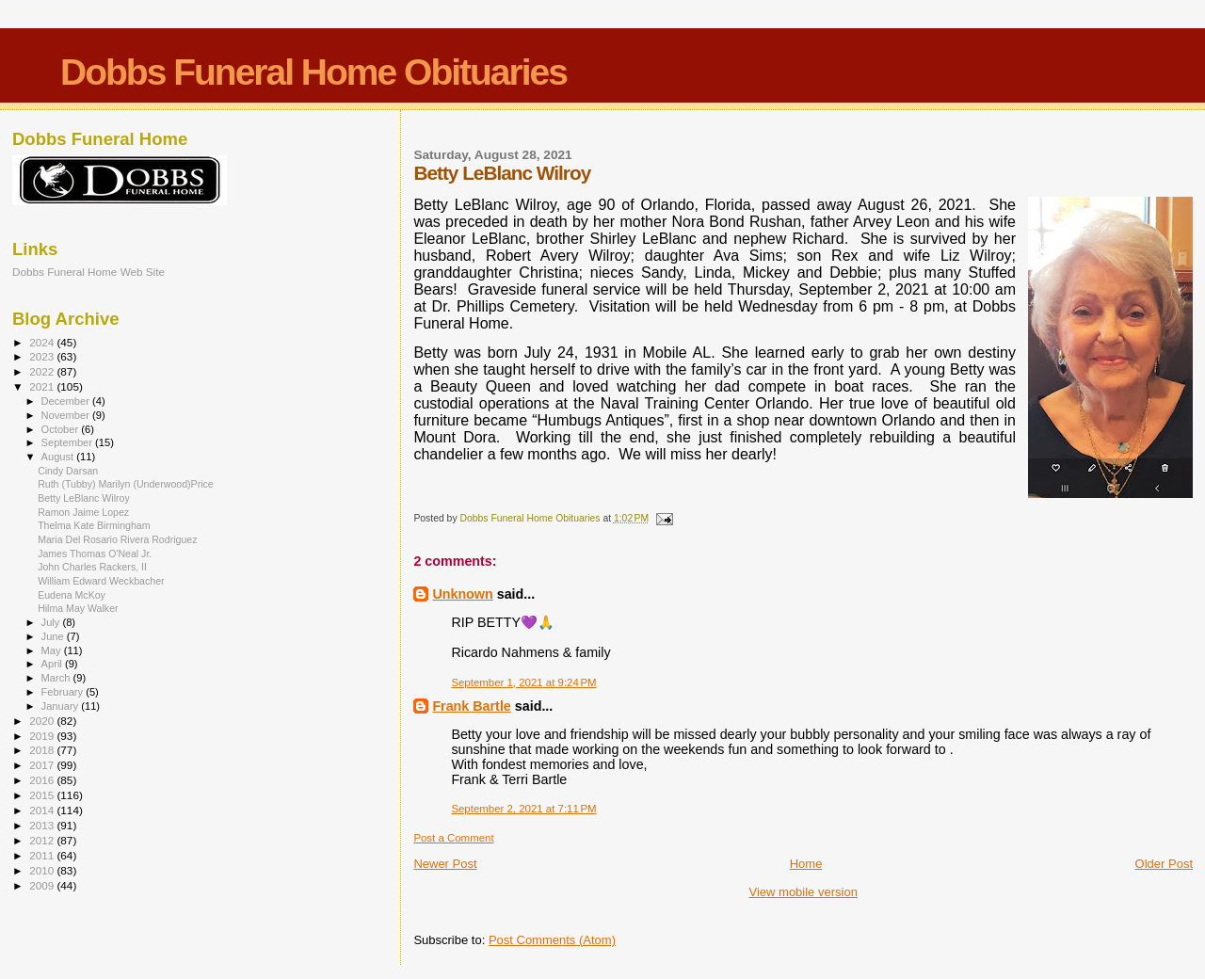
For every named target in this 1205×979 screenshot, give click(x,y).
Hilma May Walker (78, 608)
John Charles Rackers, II (92, 566)
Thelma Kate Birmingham (94, 525)
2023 (42, 356)
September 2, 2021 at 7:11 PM (523, 808)
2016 (42, 780)
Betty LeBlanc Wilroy (84, 498)
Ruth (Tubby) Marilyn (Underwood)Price (126, 484)
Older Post (1164, 864)
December (66, 401)
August (59, 456)
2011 (42, 855)
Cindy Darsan (68, 470)
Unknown (462, 594)
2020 (42, 720)
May (52, 650)
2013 (42, 825)
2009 (42, 885)
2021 (42, 386)
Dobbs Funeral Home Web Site (88, 271)
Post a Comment (453, 837)
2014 (42, 810)
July (52, 622)
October (61, 429)
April (53, 663)
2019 (42, 736)
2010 (42, 870)
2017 (42, 765)
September (68, 442)
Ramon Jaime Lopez (83, 512)
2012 (42, 840)
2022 (42, 371)
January (61, 706)
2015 (42, 795)
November (66, 415)
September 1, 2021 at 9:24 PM (523, 682)
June (54, 636)
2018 (42, 750)
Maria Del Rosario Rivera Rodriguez (117, 539)
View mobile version (803, 892)
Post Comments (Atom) (552, 940)
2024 (42, 342)
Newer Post (444, 864)
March (57, 677)
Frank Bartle (471, 706)
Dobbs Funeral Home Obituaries (313, 72)
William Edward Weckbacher (101, 580)
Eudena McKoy (71, 595)
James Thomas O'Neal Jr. (95, 553)
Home (806, 864)
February (64, 692)
